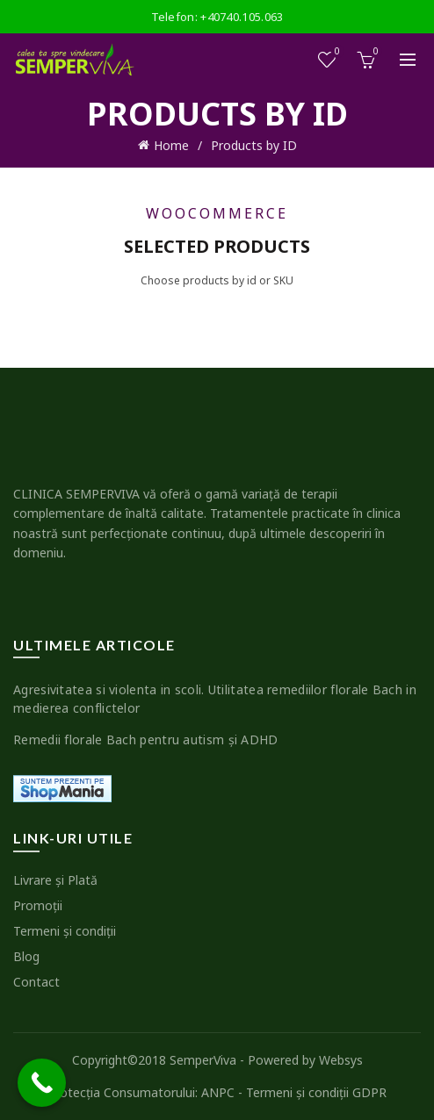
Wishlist (336, 52)
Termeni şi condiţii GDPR (316, 1092)
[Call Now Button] (42, 1083)
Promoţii (37, 905)
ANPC (218, 1092)
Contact (36, 981)
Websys (341, 1060)
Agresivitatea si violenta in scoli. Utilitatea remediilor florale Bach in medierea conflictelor (214, 698)
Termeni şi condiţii (64, 931)
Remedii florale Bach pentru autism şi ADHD (145, 739)
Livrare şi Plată (55, 880)
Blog (26, 956)
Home (171, 145)
